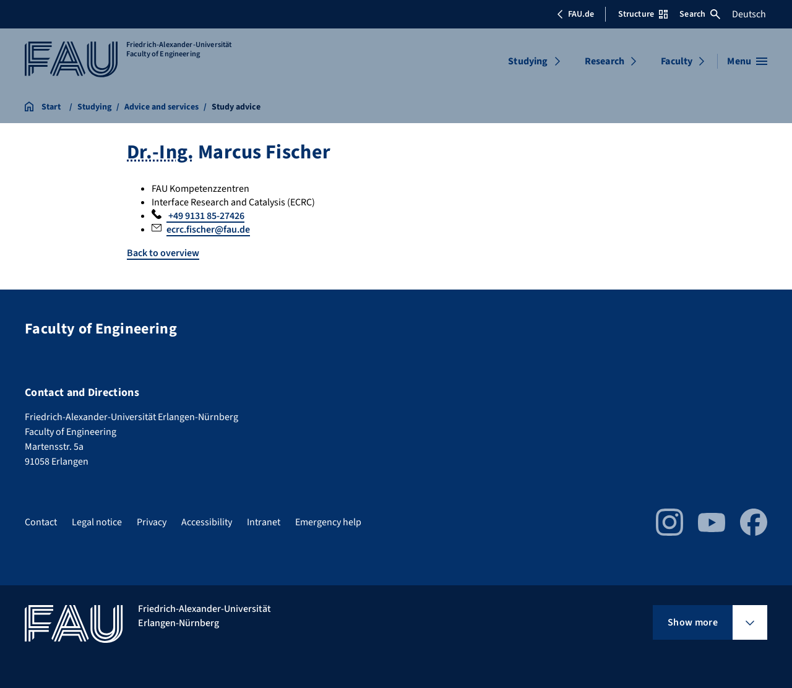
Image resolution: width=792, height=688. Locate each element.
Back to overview (163, 253)
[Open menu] (747, 61)
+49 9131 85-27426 (205, 216)
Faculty (676, 61)
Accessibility (206, 522)
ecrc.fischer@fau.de (208, 229)
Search (699, 14)
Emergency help (328, 522)
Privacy (151, 522)
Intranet (263, 522)
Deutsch (749, 14)
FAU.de (575, 14)
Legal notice (97, 522)
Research (604, 61)
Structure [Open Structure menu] (643, 14)
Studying (528, 61)
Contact (41, 522)
